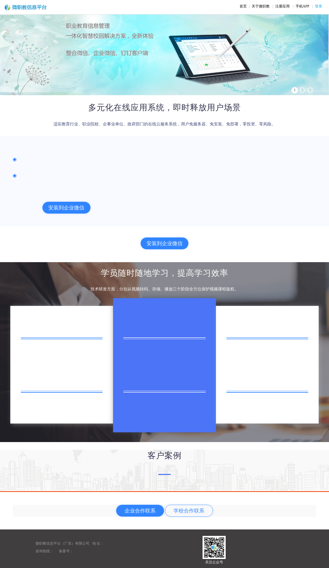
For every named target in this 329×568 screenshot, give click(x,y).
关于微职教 (261, 6)
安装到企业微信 (66, 207)
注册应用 (282, 6)
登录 (318, 6)
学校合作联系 (188, 511)
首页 (243, 6)
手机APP (302, 6)
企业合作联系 (140, 511)
